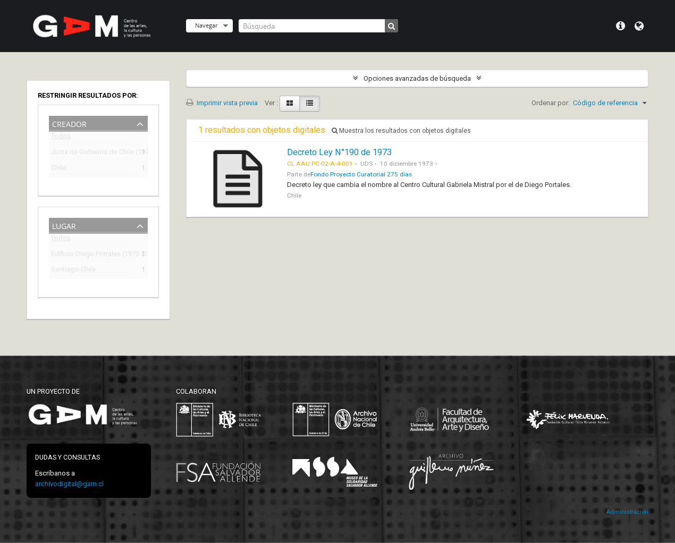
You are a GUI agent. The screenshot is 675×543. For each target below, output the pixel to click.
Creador (69, 123)
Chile (58, 169)
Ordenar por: (550, 103)
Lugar (64, 225)
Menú (620, 26)
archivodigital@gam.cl (69, 484)
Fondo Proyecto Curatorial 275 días (361, 174)
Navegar (206, 25)
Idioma (639, 26)
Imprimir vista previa (222, 103)
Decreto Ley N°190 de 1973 (339, 152)
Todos (61, 138)
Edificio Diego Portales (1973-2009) (91, 255)
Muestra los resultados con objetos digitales (401, 130)
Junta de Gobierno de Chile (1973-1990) (91, 153)
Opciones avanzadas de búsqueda (417, 78)
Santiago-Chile (73, 270)
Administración (627, 511)
